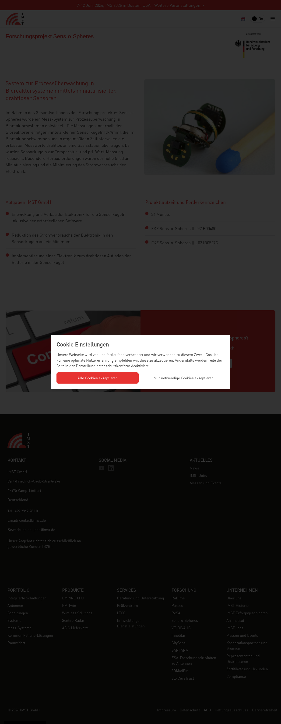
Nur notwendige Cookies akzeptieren (184, 377)
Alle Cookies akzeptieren (97, 377)
